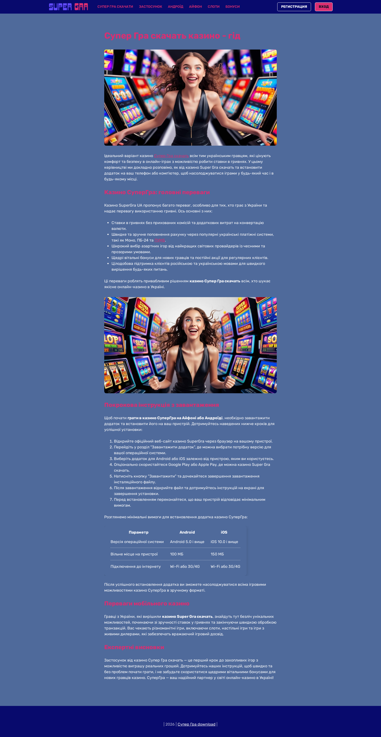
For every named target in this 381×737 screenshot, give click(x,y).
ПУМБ (160, 240)
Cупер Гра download (197, 724)
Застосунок (150, 7)
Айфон (195, 7)
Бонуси (232, 7)
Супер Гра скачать (171, 155)
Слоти (214, 7)
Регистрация (294, 7)
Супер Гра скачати (115, 7)
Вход (324, 7)
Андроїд (175, 7)
